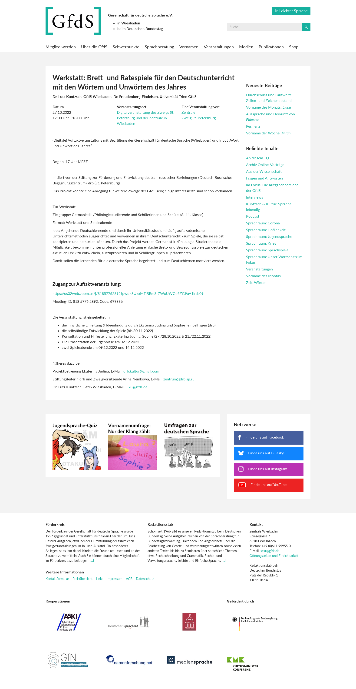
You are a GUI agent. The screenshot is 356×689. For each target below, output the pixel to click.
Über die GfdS (94, 46)
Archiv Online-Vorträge (265, 164)
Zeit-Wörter (256, 282)
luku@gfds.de (136, 387)
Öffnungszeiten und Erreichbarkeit (274, 556)
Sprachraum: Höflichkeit (266, 229)
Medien (246, 46)
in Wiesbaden (128, 23)
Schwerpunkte (126, 46)
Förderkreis (55, 524)
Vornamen (188, 46)
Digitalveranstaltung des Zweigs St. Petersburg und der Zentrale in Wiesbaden (145, 118)
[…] (91, 561)
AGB (129, 579)
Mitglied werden (61, 46)
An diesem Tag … (259, 158)
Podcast (252, 216)
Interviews (254, 197)
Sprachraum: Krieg (261, 243)
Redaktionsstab (160, 524)
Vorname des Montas (263, 275)
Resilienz (253, 126)
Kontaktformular (57, 579)
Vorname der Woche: (268, 133)
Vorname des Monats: (268, 107)
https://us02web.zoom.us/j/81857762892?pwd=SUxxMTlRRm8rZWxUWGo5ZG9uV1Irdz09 (128, 293)
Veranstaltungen (219, 46)
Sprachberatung (159, 46)
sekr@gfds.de (269, 551)
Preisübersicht (82, 579)
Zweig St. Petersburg (198, 118)
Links (99, 579)
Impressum (114, 579)
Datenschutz (145, 579)
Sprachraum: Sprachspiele (267, 250)
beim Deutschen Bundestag (140, 28)
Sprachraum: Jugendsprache (269, 236)
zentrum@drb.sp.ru (178, 379)
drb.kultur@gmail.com (141, 371)
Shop (293, 46)
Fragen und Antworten (264, 178)
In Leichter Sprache (291, 10)
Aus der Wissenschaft (264, 171)
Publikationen (271, 46)
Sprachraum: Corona (263, 223)
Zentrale (188, 112)
